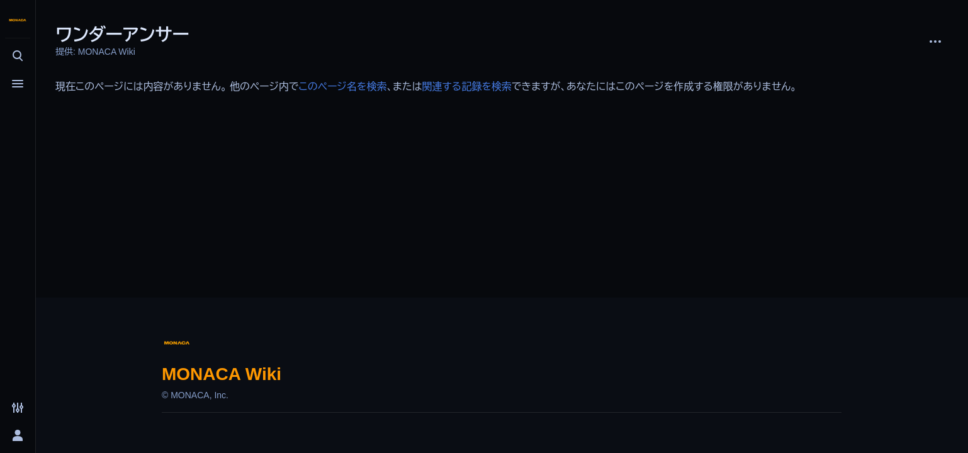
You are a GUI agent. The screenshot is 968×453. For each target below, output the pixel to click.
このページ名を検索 (343, 86)
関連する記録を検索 (467, 86)
